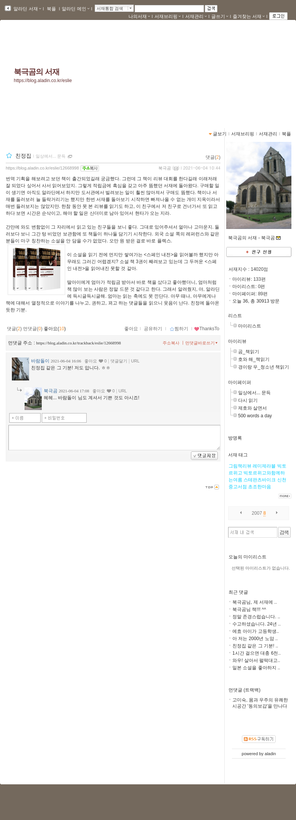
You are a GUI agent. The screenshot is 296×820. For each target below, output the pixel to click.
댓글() (213, 157)
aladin (270, 753)
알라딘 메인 (75, 9)
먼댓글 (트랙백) (244, 690)
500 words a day (255, 415)
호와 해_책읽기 (254, 359)
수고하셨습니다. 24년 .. (256, 624)
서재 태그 (238, 455)
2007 (257, 513)
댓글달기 (118, 361)
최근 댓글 (238, 592)
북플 (52, 9)
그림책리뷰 (240, 466)
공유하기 (153, 328)
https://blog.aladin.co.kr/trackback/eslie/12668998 (78, 343)
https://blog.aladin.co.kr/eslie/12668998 (42, 168)
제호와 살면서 (252, 408)
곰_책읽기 (248, 351)
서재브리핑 (168, 16)
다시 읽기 (248, 400)
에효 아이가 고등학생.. (255, 631)
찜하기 (178, 328)
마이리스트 (249, 326)
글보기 (220, 134)
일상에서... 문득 (254, 392)
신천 (281, 479)
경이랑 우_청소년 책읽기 (263, 367)
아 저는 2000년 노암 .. (255, 638)
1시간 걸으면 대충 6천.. (256, 653)
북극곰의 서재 (36, 72)
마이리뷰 (237, 341)
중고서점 (238, 486)
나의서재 (139, 16)
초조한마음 (259, 486)
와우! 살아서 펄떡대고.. (256, 660)
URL (135, 361)
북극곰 (164, 168)
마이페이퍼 (239, 382)
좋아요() (55, 328)
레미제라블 (264, 466)
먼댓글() (33, 328)
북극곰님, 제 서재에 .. (254, 602)
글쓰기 (219, 16)
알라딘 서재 (26, 9)
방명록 (235, 438)
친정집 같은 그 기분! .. (255, 646)
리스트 (235, 315)
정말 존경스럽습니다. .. (256, 616)
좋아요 (131, 328)
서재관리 (196, 16)
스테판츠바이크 (259, 479)
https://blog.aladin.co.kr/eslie (43, 80)
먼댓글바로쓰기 (202, 343)
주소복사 (171, 343)
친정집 (23, 156)
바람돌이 (40, 361)
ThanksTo (206, 328)
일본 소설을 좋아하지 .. (256, 667)
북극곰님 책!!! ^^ (249, 609)
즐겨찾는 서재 (249, 16)
